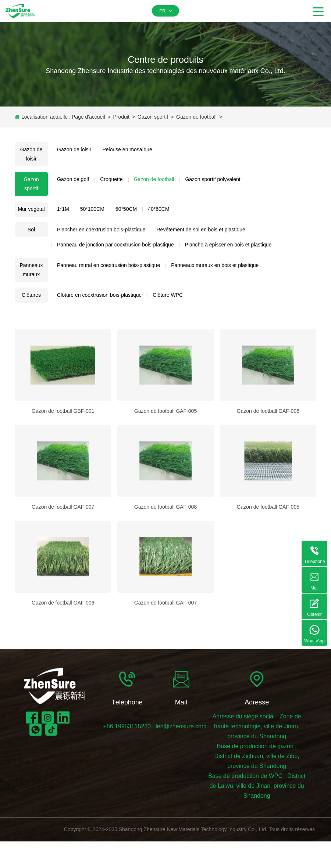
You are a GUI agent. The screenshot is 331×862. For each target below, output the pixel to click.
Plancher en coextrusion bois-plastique (101, 229)
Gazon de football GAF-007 (63, 544)
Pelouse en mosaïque (127, 149)
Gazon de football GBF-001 (63, 448)
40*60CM (158, 209)
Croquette (111, 179)
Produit (121, 117)
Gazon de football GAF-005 (165, 448)
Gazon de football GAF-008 (165, 544)
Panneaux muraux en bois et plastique (215, 265)
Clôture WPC (168, 295)
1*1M (63, 209)
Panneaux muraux (31, 269)
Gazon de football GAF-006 (268, 448)
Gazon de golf (73, 179)
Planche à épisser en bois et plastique (228, 245)
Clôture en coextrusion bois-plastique (99, 295)
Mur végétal (31, 209)
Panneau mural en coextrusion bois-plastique (108, 265)
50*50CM (126, 209)
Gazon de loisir (31, 154)
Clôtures (31, 295)
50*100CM (92, 209)
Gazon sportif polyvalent (212, 179)
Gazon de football (196, 117)
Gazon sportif (153, 117)
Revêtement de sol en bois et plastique (200, 229)
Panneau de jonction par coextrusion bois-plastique (115, 245)
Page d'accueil (88, 117)
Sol (31, 229)
